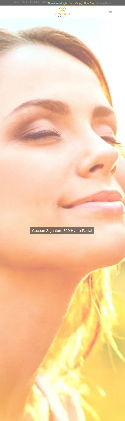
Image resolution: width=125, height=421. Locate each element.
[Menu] (110, 11)
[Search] (105, 11)
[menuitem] (16, 2)
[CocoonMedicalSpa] (62, 11)
